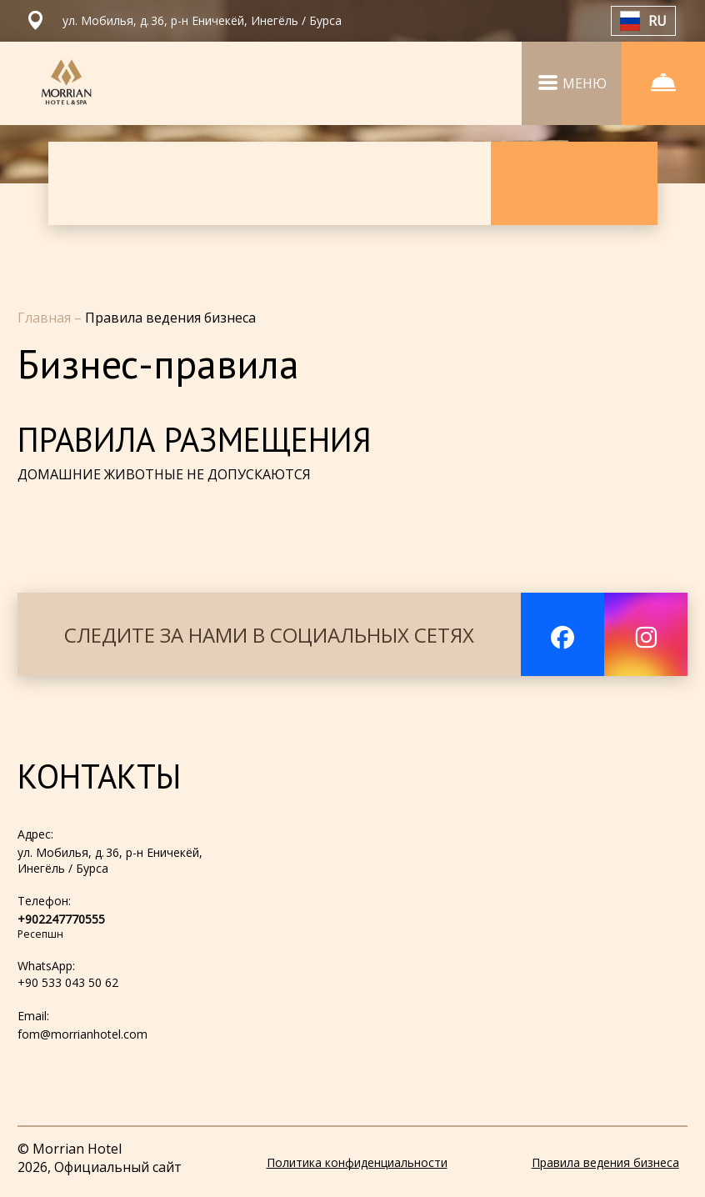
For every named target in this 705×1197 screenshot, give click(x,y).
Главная (46, 317)
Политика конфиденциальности (357, 1162)
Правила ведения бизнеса (605, 1162)
